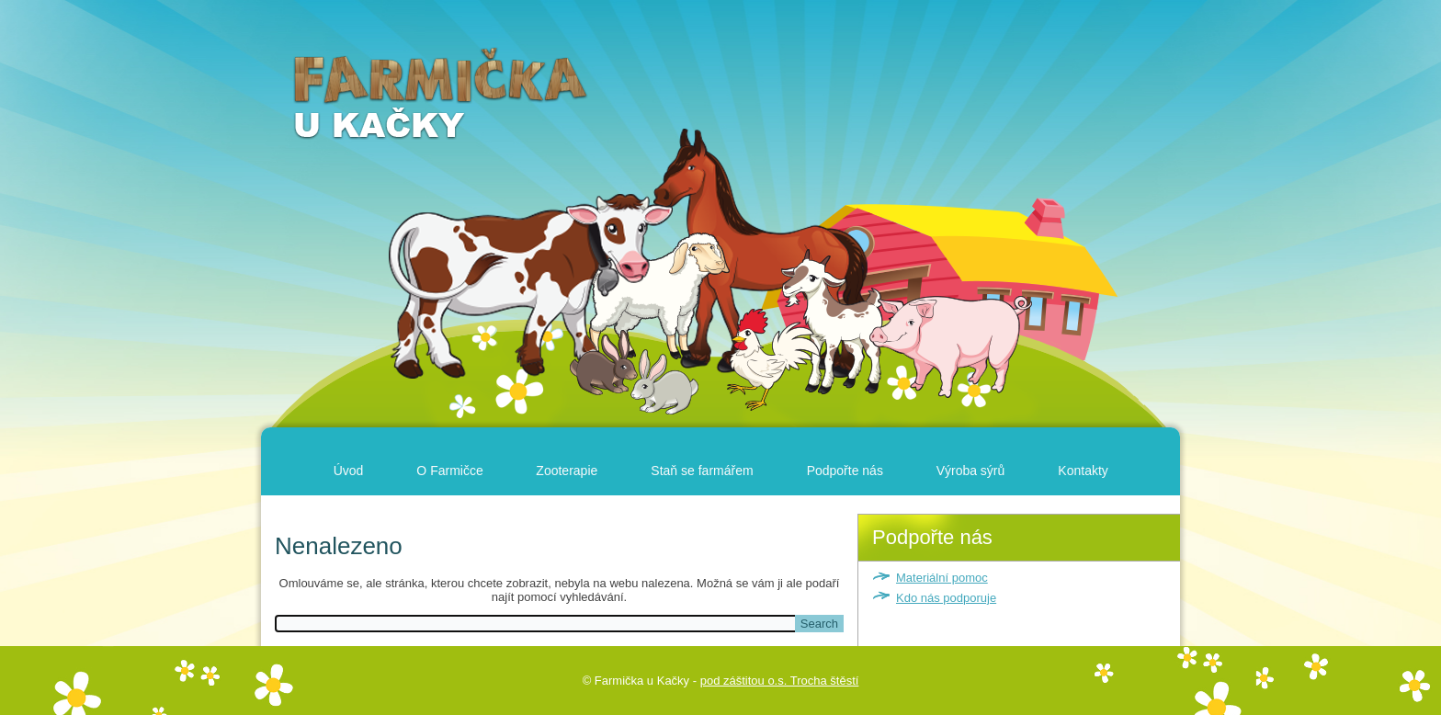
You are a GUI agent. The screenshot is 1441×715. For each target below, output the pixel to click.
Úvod (349, 470)
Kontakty (1082, 470)
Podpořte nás (845, 470)
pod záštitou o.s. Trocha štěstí (779, 680)
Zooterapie (566, 470)
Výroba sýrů (970, 470)
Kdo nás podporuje (946, 598)
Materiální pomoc (942, 577)
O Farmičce (449, 470)
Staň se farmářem (702, 470)
